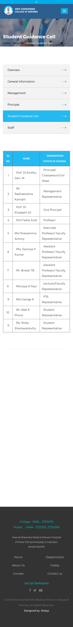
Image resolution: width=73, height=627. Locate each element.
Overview (14, 70)
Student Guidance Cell (23, 116)
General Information (21, 81)
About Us (18, 43)
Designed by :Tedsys (36, 610)
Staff (11, 127)
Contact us (54, 573)
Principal (13, 104)
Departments (55, 557)
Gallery (54, 565)
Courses (18, 573)
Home (6, 43)
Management (17, 93)
